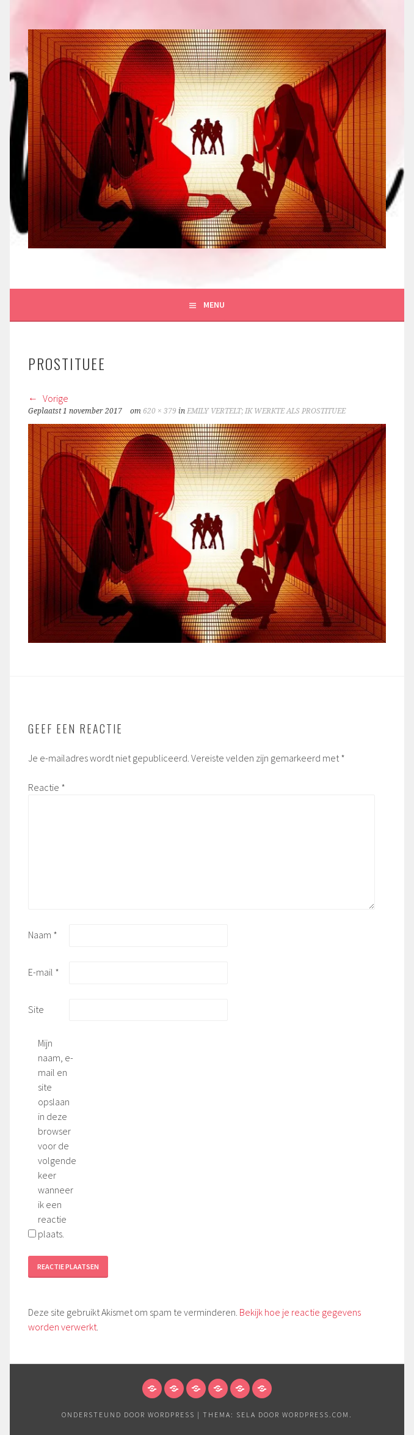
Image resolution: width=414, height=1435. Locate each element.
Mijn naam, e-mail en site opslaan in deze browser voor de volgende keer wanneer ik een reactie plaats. (57, 1138)
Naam (42, 935)
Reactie (46, 787)
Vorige (48, 398)
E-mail (43, 972)
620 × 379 (159, 411)
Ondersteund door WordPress (128, 1414)
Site (36, 1009)
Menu (214, 304)
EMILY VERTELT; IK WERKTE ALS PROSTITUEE (266, 411)
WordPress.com (315, 1414)
